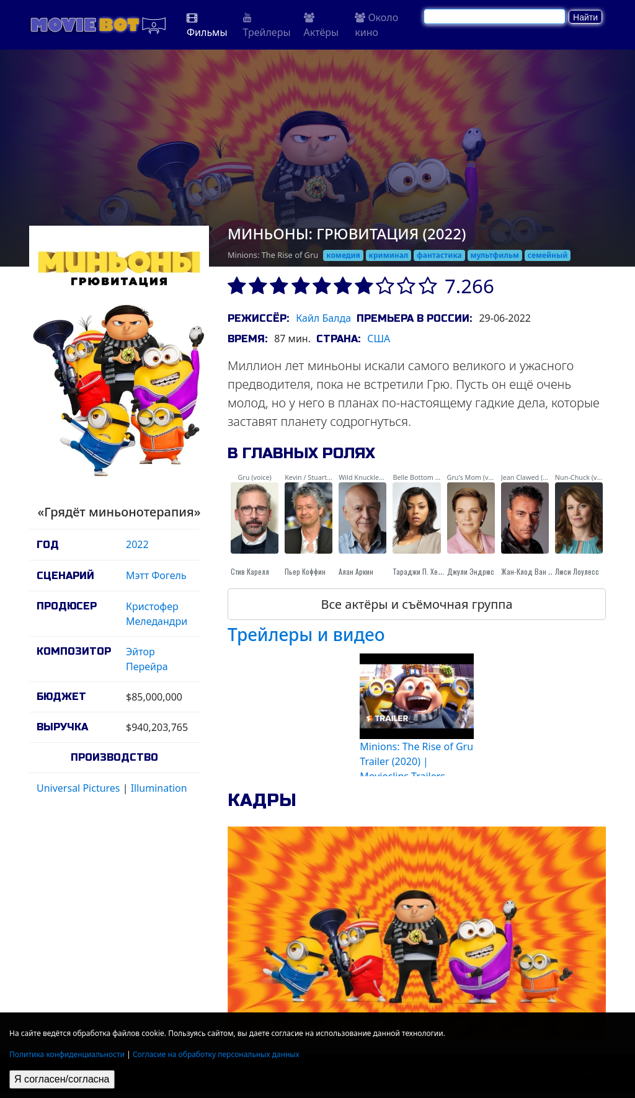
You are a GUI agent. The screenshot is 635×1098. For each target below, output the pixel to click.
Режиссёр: (258, 318)
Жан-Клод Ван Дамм (533, 571)
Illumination (159, 788)
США (378, 338)
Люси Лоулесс (577, 571)
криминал (389, 255)
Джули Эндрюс (470, 571)
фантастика (439, 255)
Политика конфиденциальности (67, 1054)
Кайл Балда (323, 318)
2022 (137, 544)
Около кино (376, 25)
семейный (548, 255)
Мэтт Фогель (156, 575)
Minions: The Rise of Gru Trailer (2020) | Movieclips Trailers (416, 761)
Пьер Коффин (305, 571)
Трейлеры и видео (306, 634)
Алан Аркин (356, 571)
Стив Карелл (250, 571)
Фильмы (207, 25)
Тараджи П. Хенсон (423, 571)
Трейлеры (267, 25)
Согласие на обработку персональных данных (216, 1054)
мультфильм (495, 255)
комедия (343, 255)
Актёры (321, 25)
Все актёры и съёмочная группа (416, 604)
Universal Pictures (78, 788)
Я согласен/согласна (62, 1079)
